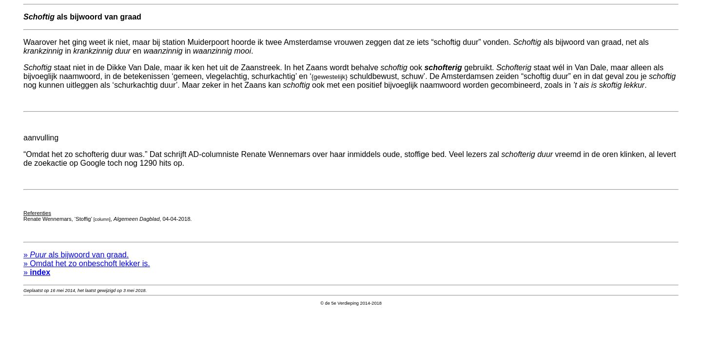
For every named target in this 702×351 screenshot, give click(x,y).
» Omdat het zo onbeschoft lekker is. (86, 271)
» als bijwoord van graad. (76, 262)
